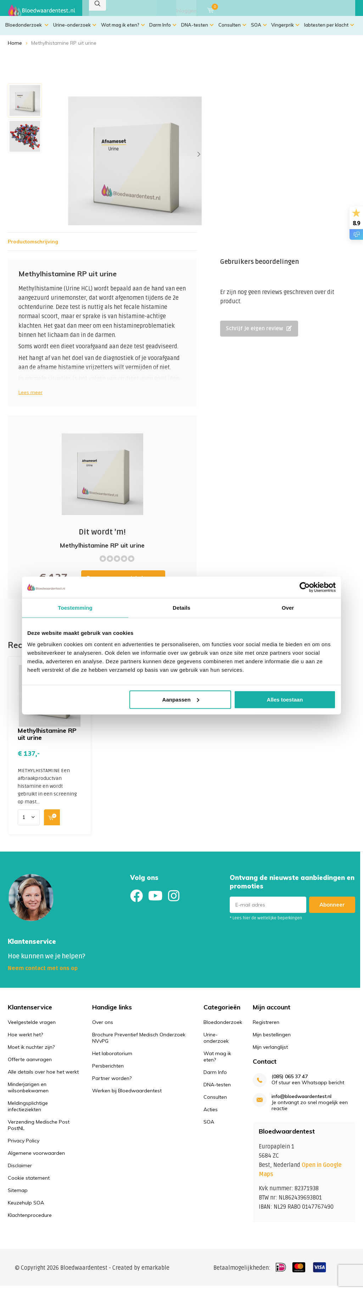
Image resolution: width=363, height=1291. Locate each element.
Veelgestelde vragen (32, 1027)
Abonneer (332, 910)
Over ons (102, 1027)
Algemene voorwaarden (36, 1158)
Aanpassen (180, 699)
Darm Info (163, 30)
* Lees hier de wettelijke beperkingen (266, 923)
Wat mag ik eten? (123, 30)
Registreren (266, 1027)
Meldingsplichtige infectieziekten (28, 1111)
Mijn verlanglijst (270, 1052)
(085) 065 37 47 (290, 1082)
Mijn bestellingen (272, 1040)
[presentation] (198, 159)
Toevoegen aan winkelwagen (102, 512)
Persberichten (108, 1071)
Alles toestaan (285, 699)
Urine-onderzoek (74, 30)
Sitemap (18, 1195)
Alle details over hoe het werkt (43, 1077)
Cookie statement (29, 1183)
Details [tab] (181, 608)
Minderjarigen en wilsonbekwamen (28, 1092)
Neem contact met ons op (43, 973)
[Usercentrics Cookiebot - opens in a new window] (305, 587)
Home (15, 48)
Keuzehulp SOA (26, 1208)
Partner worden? (112, 1083)
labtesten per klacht (329, 30)
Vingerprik (285, 30)
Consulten (232, 30)
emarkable (155, 1272)
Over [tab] (288, 608)
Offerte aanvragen (30, 1065)
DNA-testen (197, 30)
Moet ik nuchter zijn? (31, 1052)
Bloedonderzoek (27, 30)
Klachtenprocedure (30, 1220)
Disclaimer (20, 1171)
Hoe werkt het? (25, 1040)
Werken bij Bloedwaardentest (127, 1096)
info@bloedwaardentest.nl (301, 1102)
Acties (210, 1115)
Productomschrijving (33, 247)
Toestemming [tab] (75, 608)
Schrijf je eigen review (259, 334)
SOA (259, 30)
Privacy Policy (23, 1146)
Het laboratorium (112, 1058)
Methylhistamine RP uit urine (47, 739)
